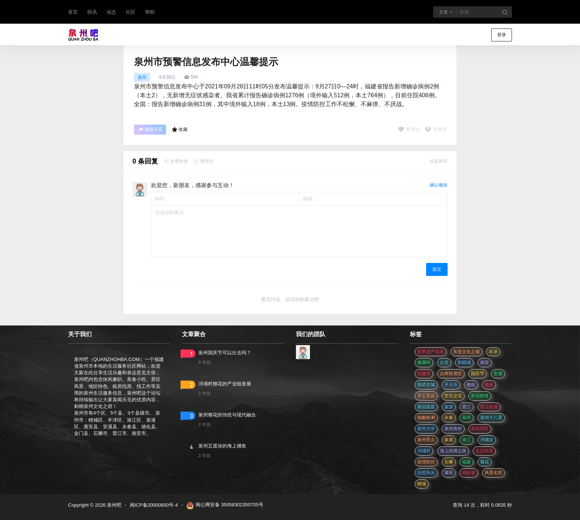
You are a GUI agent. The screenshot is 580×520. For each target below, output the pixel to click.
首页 (73, 12)
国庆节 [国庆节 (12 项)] (477, 373)
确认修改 (439, 185)
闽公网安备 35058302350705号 (224, 505)
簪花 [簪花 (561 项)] (484, 462)
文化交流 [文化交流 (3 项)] (453, 395)
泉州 (142, 77)
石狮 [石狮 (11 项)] (448, 462)
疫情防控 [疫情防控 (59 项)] (426, 462)
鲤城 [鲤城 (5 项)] (421, 483)
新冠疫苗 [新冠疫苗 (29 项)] (426, 406)
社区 (130, 12)
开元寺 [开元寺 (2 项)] (451, 384)
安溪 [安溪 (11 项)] (497, 373)
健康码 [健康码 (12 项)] (424, 362)
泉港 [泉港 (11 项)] (448, 439)
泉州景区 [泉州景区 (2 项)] (480, 428)
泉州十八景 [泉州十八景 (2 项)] (491, 417)
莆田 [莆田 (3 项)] (448, 472)
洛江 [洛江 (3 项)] (466, 439)
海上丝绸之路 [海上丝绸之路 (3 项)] (453, 450)
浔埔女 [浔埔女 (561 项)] (486, 439)
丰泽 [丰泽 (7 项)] (493, 351)
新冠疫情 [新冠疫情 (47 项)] (480, 395)
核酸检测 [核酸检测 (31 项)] (426, 417)
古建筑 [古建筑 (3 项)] (424, 373)
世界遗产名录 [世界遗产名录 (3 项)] (430, 351)
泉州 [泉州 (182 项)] (466, 417)
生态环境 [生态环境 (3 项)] (484, 450)
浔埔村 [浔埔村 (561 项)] (424, 450)
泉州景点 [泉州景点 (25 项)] (426, 439)
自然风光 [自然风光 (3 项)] (426, 472)
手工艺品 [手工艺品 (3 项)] (426, 395)
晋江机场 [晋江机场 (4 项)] (489, 406)
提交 (436, 269)
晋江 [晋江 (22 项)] (466, 406)
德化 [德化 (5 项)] (470, 384)
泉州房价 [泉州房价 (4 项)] (453, 428)
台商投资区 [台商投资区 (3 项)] (451, 373)
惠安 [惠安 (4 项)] (489, 384)
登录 (501, 34)
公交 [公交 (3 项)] (444, 362)
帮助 (150, 12)
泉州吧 (113, 505)
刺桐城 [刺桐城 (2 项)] (464, 362)
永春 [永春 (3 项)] (448, 417)
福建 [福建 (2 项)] (466, 462)
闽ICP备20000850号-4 (154, 505)
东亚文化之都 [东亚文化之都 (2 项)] (466, 351)
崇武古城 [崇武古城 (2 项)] (426, 384)
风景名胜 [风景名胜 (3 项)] (493, 472)
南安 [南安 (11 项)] (484, 362)
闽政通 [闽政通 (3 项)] (468, 472)
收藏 (180, 129)
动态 (111, 12)
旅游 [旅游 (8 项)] (448, 406)
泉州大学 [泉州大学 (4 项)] (426, 428)
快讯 (92, 12)
